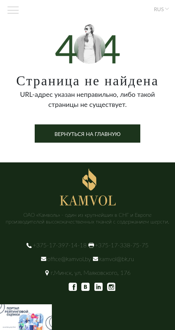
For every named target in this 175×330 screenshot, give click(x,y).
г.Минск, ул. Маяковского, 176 (91, 272)
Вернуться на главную (87, 134)
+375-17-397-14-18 (60, 244)
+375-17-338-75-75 (122, 244)
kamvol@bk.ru (116, 258)
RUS (159, 9)
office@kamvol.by (69, 258)
